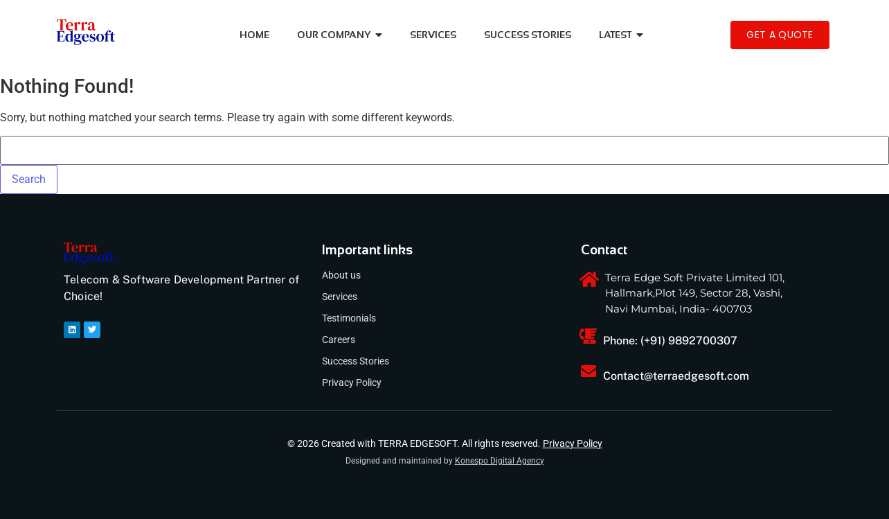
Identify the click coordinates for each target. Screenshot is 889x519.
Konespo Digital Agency (499, 461)
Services (339, 296)
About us (341, 275)
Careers (338, 339)
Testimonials (349, 318)
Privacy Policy (351, 382)
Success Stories (355, 361)
